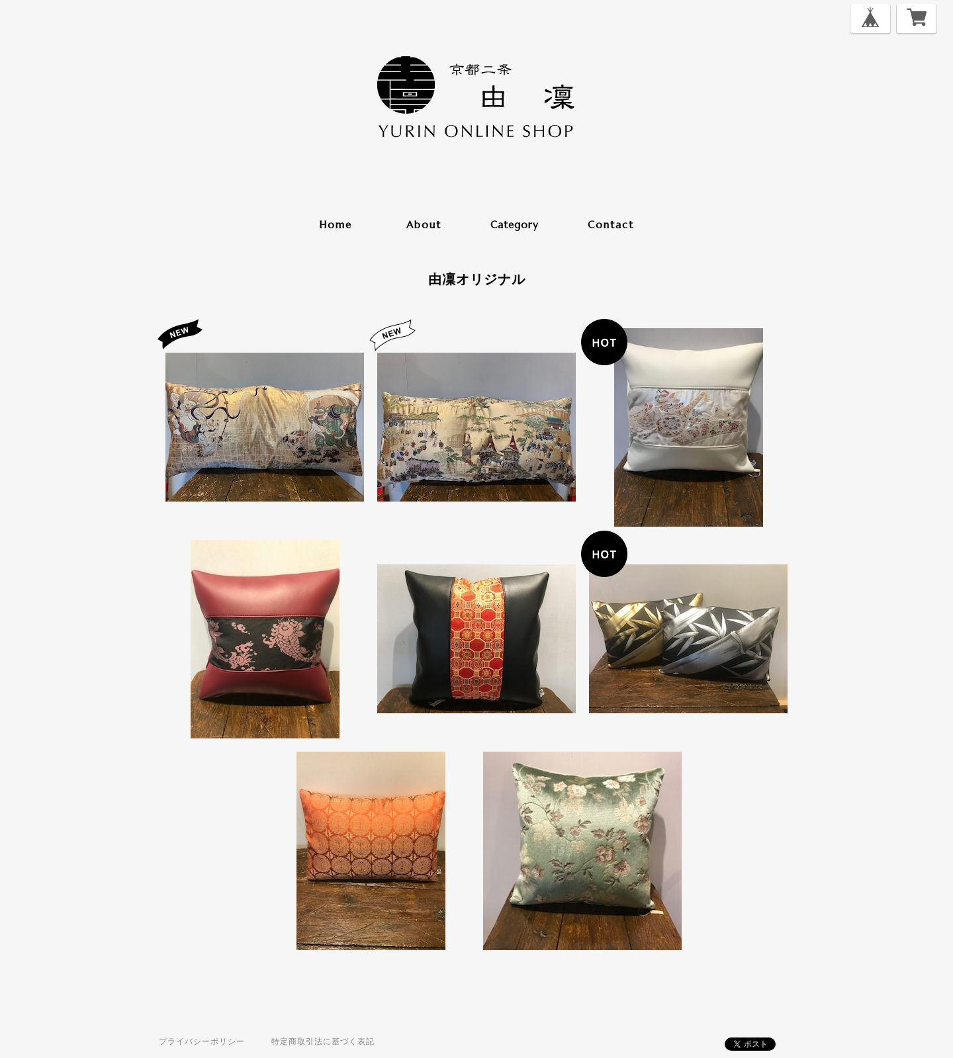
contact (611, 224)
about (423, 224)
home (335, 224)
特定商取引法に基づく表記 (323, 1041)
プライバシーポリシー (202, 1041)
